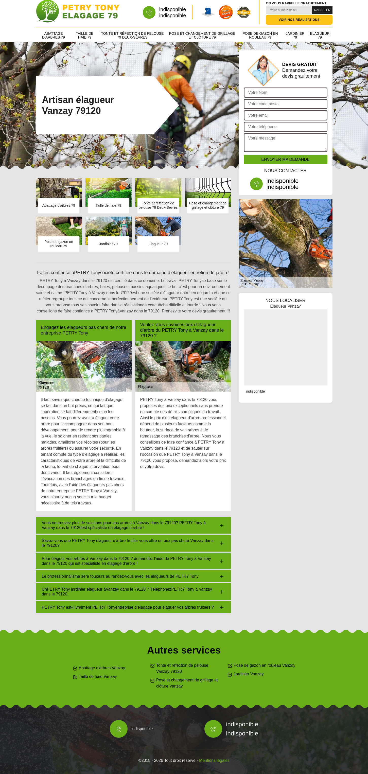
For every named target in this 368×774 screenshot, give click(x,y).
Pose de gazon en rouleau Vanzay (264, 665)
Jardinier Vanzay (249, 674)
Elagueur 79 (319, 35)
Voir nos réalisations (299, 20)
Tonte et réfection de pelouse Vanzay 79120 (182, 668)
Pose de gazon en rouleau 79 (260, 35)
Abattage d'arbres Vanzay (102, 668)
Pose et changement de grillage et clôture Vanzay (187, 683)
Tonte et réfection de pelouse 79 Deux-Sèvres (132, 35)
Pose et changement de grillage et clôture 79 (202, 35)
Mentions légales (214, 760)
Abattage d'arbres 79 (53, 35)
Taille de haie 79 (84, 35)
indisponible (172, 9)
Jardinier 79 (295, 35)
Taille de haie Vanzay (98, 676)
